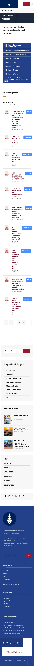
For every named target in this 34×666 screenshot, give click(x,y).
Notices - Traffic (11, 70)
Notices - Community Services (17, 50)
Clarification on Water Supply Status (21, 428)
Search (27, 351)
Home (3, 15)
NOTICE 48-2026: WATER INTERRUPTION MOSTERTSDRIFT (18, 176)
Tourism (7, 481)
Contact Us (6, 609)
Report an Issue (8, 601)
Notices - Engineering (13, 58)
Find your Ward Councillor (11, 585)
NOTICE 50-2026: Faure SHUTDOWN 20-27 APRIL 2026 (16, 158)
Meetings (8, 476)
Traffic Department (13, 390)
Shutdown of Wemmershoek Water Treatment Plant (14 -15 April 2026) (17, 213)
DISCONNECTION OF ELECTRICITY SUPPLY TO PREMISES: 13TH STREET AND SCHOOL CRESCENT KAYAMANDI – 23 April (18, 119)
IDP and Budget (8, 622)
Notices (7, 463)
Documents (10, 371)
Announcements (9, 660)
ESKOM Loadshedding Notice (12, 633)
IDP (7, 397)
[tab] (17, 46)
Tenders (9, 374)
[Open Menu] (32, 4)
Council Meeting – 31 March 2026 (21, 416)
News (6, 459)
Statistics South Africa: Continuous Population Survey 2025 (16, 79)
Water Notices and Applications (13, 625)
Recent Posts (11, 408)
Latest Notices (12, 393)
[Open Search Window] (31, 10)
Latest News (7, 571)
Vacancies (8, 472)
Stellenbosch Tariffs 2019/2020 (13, 628)
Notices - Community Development (13, 46)
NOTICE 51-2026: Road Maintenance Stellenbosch (17, 140)
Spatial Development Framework (13, 630)
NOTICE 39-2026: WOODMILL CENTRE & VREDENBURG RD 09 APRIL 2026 (16, 305)
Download (28, 137)
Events (7, 467)
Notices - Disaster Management (17, 54)
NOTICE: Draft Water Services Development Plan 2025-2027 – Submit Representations (18, 284)
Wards (26, 660)
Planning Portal (12, 386)
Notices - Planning (12, 66)
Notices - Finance (12, 62)
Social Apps (9, 485)
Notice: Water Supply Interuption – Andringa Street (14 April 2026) (16, 233)
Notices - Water (11, 74)
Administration (7, 582)
